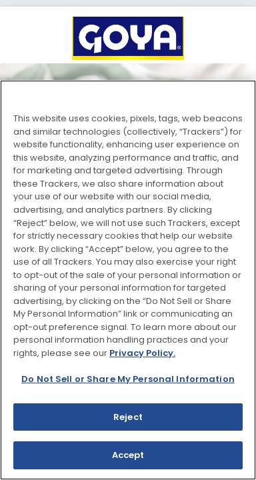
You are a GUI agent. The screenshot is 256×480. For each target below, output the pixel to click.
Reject (128, 417)
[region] (128, 280)
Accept (128, 455)
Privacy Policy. (142, 353)
